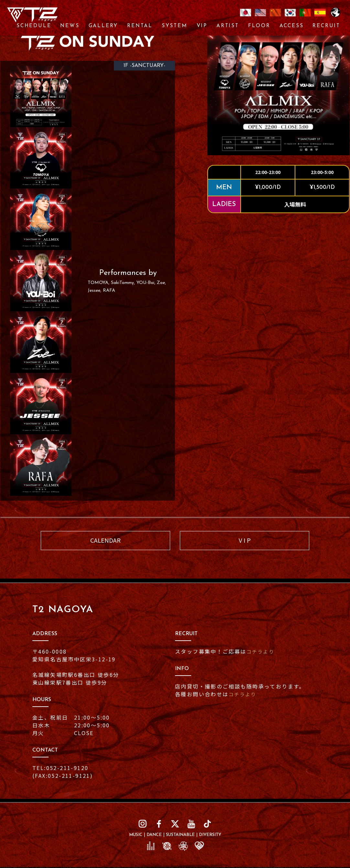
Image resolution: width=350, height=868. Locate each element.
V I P (244, 541)
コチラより (261, 652)
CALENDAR (105, 541)
